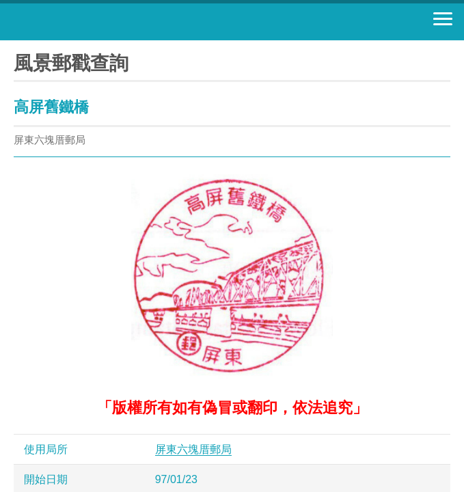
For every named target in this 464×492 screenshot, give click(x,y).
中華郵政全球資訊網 (85, 22)
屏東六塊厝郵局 (193, 449)
